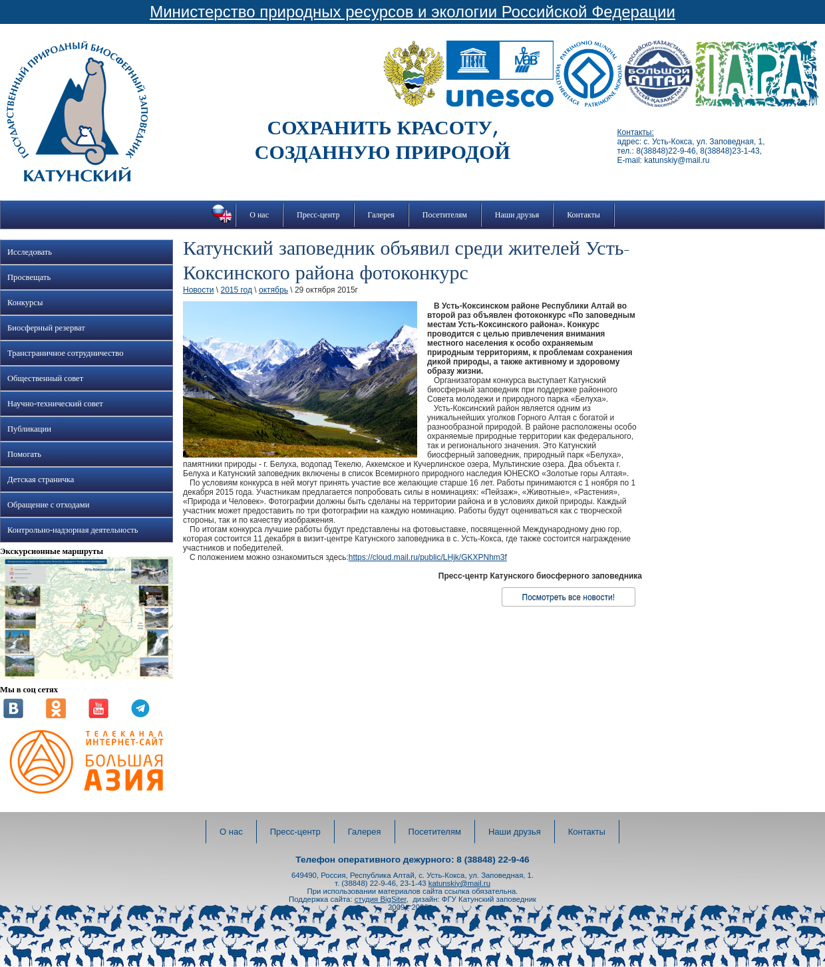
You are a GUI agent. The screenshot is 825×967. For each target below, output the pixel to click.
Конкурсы (25, 302)
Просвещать (29, 277)
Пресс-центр (318, 214)
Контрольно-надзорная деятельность (72, 530)
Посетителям (444, 214)
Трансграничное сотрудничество (65, 353)
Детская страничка (40, 479)
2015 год (236, 290)
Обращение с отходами (48, 504)
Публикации (29, 429)
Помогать (24, 454)
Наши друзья (517, 214)
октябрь (273, 290)
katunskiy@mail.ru (459, 883)
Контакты (583, 214)
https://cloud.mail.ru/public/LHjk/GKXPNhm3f (428, 557)
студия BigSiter (381, 899)
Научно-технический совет (55, 403)
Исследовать (29, 252)
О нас (259, 214)
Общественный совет (45, 378)
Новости (198, 290)
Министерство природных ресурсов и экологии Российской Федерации (412, 12)
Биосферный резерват (46, 328)
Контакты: (635, 132)
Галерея (381, 214)
